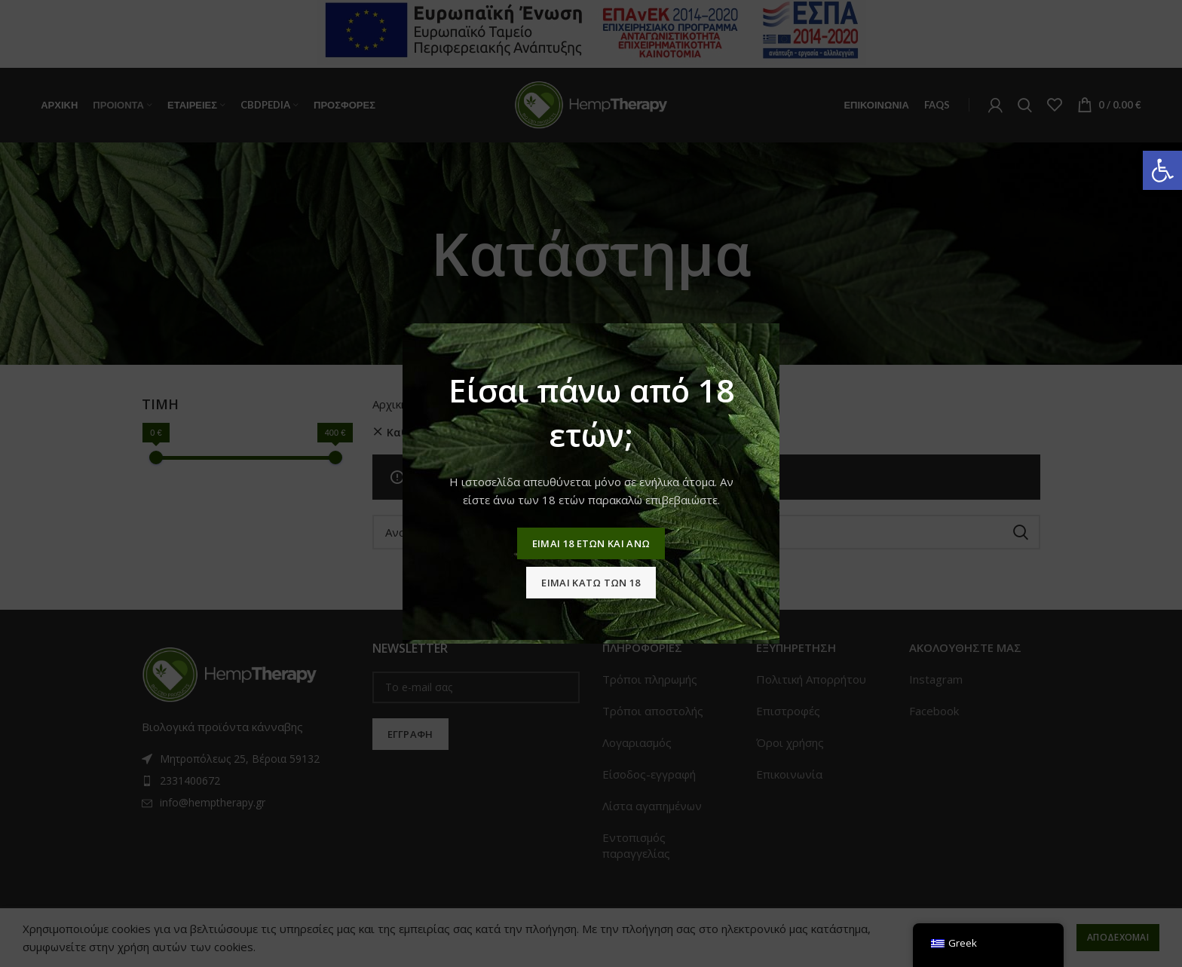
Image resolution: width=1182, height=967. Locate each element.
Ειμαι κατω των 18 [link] (590, 582)
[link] (1162, 170)
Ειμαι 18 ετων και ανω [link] (591, 543)
